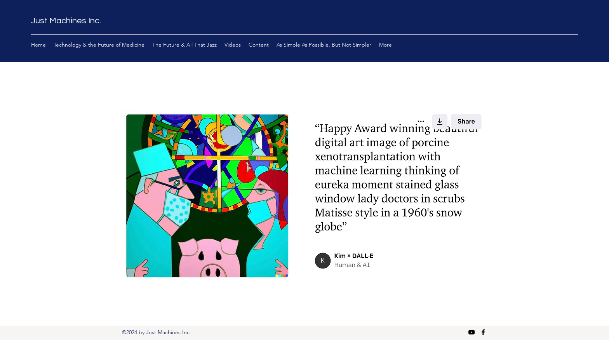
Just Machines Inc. (66, 20)
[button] (304, 194)
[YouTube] (471, 332)
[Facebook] (483, 332)
